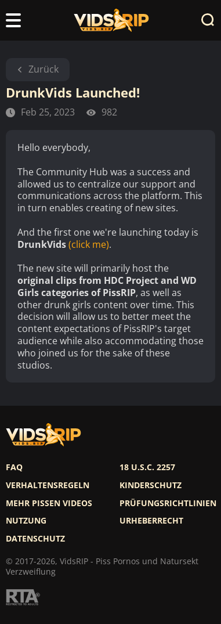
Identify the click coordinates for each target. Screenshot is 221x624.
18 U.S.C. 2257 (147, 467)
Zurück (38, 69)
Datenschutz (35, 538)
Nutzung (26, 520)
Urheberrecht (151, 520)
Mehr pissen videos (49, 503)
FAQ (14, 467)
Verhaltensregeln (47, 485)
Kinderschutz (150, 485)
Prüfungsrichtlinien (167, 503)
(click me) (88, 245)
